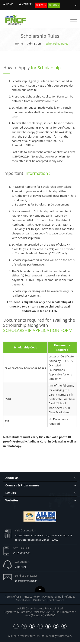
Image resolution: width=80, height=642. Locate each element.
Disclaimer (40, 600)
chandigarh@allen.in (26, 580)
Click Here (20, 566)
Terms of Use (13, 596)
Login (54, 5)
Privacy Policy (32, 596)
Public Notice (56, 600)
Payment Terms (52, 596)
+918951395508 (21, 553)
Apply (41, 5)
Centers (27, 4)
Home (9, 4)
